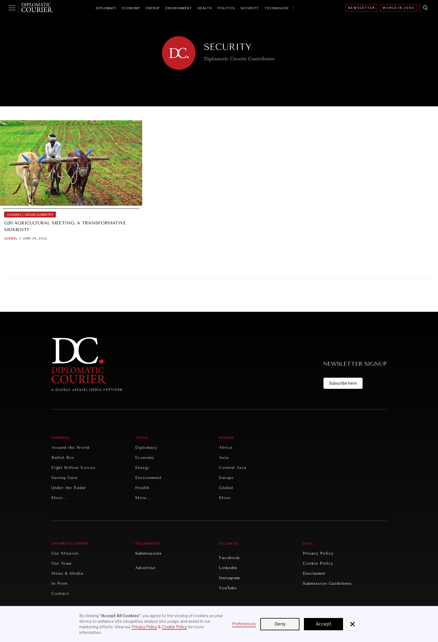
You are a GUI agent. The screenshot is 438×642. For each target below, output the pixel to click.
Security (250, 8)
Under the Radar (68, 487)
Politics (226, 8)
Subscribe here (343, 383)
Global (11, 238)
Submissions (148, 553)
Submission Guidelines (327, 583)
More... (58, 497)
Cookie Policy (318, 563)
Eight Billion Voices (73, 467)
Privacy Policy (318, 553)
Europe (226, 477)
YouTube (228, 588)
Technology (277, 8)
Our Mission (64, 553)
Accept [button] (323, 624)
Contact (60, 593)
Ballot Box (62, 457)
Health (205, 8)
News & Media (67, 573)
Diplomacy (106, 8)
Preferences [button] (244, 623)
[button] (352, 624)
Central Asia (232, 467)
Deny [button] (280, 624)
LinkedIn (228, 568)
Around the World (70, 447)
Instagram (229, 578)
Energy (153, 8)
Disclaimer (314, 573)
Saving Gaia (64, 477)
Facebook (229, 557)
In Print (59, 583)
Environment (178, 8)
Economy (131, 8)
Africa (225, 447)
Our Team (61, 563)
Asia (223, 457)
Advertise (145, 568)
